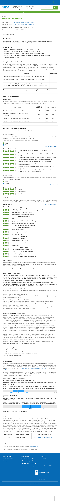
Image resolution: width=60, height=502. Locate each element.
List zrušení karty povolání (29, 463)
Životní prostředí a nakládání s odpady (13, 12)
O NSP (43, 456)
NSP (3, 12)
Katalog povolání (6, 456)
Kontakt (44, 458)
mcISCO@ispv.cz (7, 369)
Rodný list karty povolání (28, 458)
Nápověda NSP (26, 456)
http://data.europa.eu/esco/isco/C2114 (42, 437)
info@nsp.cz (42, 479)
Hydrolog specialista (27, 12)
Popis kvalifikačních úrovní (51, 146)
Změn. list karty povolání (28, 461)
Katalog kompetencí (7, 458)
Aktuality (4, 461)
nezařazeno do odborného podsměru (24, 25)
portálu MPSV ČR (34, 446)
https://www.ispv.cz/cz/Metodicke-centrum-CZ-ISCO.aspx (32, 368)
